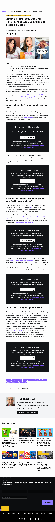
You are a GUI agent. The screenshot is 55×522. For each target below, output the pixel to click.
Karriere (14, 513)
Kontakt (24, 513)
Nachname (30, 489)
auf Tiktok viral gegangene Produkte (29, 97)
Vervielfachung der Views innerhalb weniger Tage (22, 66)
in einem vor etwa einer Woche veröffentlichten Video (29, 95)
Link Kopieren (24, 33)
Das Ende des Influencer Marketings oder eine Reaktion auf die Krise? (28, 68)
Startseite (4, 11)
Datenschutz (50, 513)
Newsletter (30, 513)
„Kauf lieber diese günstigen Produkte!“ (19, 71)
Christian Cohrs (6, 461)
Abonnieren (47, 502)
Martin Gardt (5, 438)
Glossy (31, 207)
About (8, 513)
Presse (19, 513)
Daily (8, 11)
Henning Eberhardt (42, 461)
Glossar (36, 513)
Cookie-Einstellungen (29, 516)
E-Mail (3, 495)
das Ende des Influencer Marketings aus (21, 260)
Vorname (4, 489)
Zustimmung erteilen (27, 137)
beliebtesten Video (16, 330)
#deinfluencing (28, 117)
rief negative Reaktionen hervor (24, 222)
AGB (22, 516)
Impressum (43, 513)
